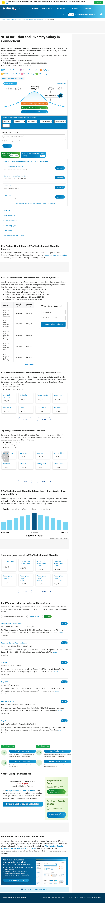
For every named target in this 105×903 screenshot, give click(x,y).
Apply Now (60, 168)
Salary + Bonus (12, 78)
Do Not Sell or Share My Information (90, 897)
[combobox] (34, 136)
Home (3, 19)
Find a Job (88, 8)
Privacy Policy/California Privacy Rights (54, 897)
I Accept (98, 2)
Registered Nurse (7, 701)
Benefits (21, 78)
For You (35, 8)
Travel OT (7, 185)
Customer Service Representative (16, 176)
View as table (61, 83)
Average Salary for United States (13, 236)
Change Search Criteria (10, 132)
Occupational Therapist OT (14, 166)
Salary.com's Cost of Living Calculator (20, 790)
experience (48, 255)
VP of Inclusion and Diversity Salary (36, 19)
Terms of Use (72, 897)
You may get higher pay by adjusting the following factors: (19, 117)
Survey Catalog (63, 8)
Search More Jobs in (34, 204)
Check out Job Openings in (26, 161)
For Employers (48, 8)
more (61, 632)
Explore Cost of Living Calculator (22, 803)
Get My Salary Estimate (53, 324)
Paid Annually (10, 83)
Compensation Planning (85, 15)
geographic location (59, 255)
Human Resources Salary (18, 19)
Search (7, 146)
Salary (8, 19)
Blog (64, 15)
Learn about (16, 880)
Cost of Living (7, 231)
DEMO (71, 15)
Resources (76, 8)
